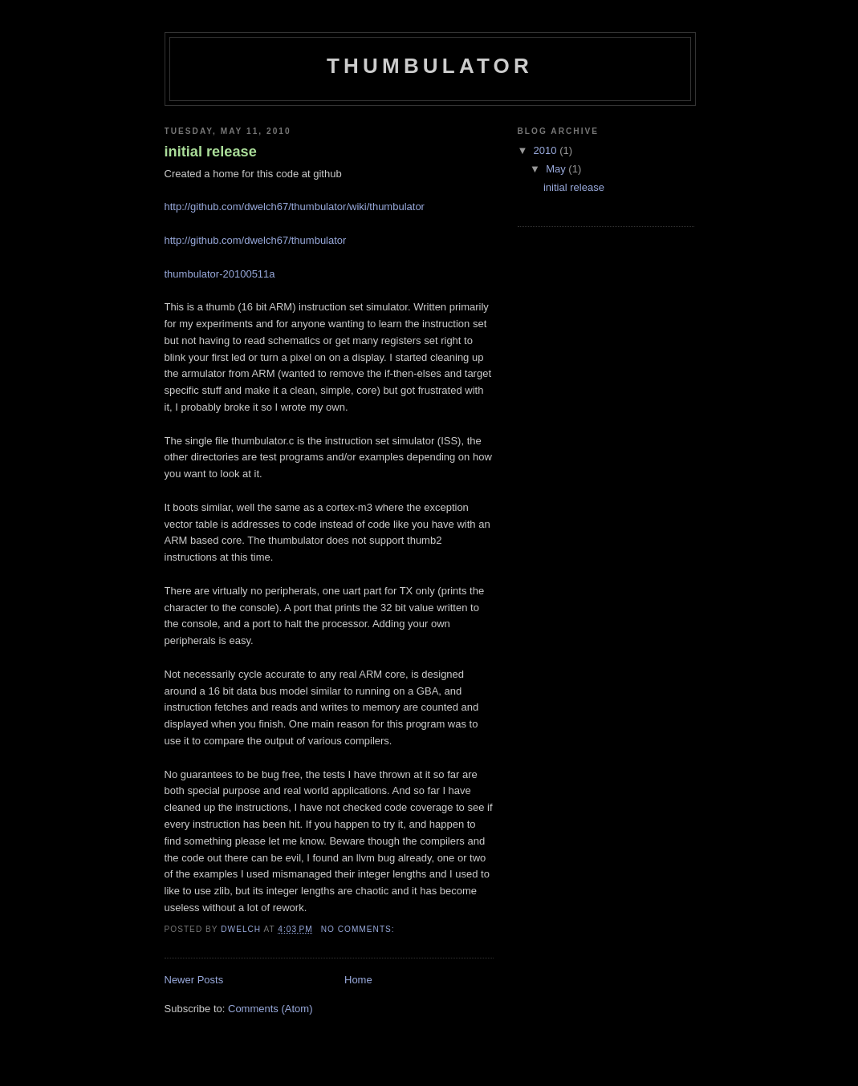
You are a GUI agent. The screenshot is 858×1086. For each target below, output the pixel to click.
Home (358, 980)
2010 (547, 150)
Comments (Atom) (270, 1009)
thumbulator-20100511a (220, 274)
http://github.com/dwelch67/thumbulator (256, 240)
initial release (211, 152)
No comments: (359, 929)
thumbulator (430, 66)
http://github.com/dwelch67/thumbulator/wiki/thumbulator (295, 207)
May (557, 169)
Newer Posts (194, 980)
